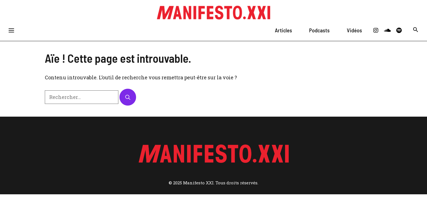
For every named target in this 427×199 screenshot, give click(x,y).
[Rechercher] (127, 97)
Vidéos (354, 30)
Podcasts (319, 30)
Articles (283, 30)
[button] (415, 30)
